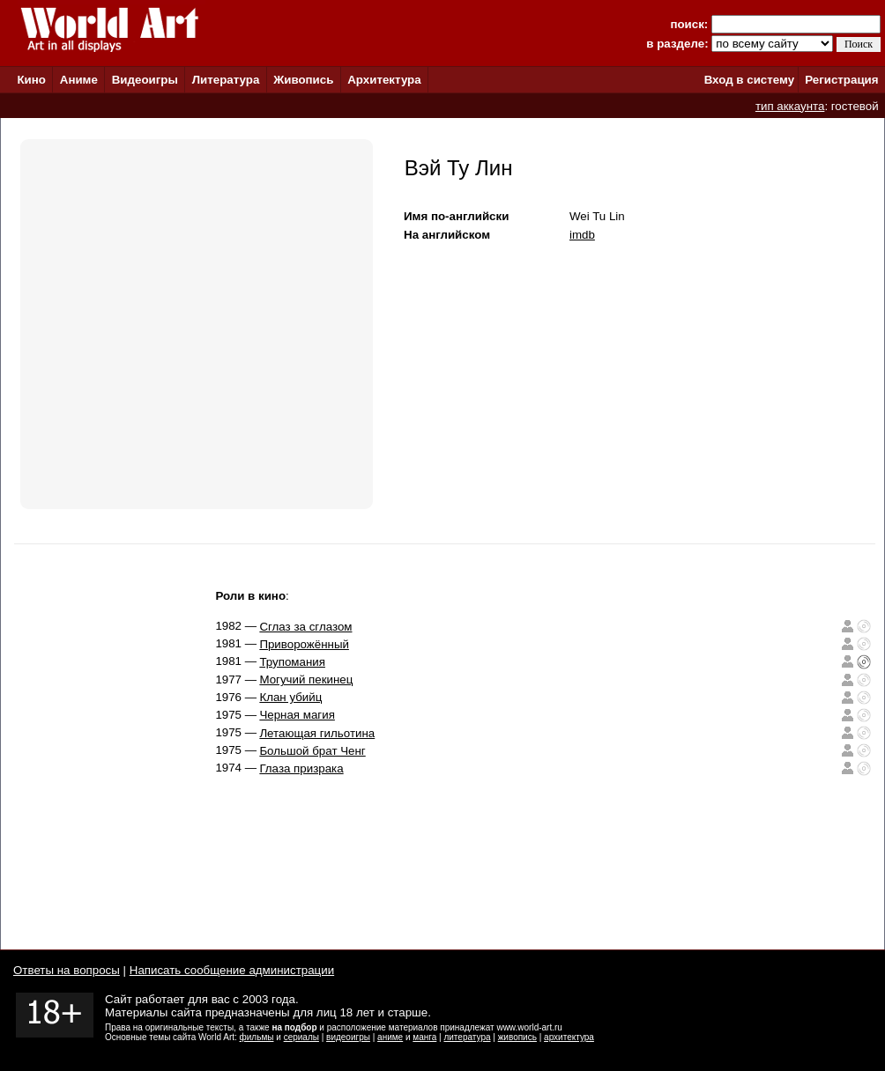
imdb (582, 234)
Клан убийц (290, 697)
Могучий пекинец (306, 679)
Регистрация (841, 79)
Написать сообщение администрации (232, 970)
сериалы (301, 1037)
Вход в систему (749, 79)
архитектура (569, 1037)
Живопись (303, 79)
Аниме (79, 79)
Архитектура (383, 79)
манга (424, 1037)
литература (466, 1037)
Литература (226, 79)
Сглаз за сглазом (305, 626)
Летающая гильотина (317, 733)
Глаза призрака (301, 768)
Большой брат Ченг (312, 750)
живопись (517, 1037)
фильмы (257, 1037)
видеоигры (348, 1037)
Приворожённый (304, 644)
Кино (31, 79)
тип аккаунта (790, 106)
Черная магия (297, 714)
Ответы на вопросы (66, 970)
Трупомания (292, 661)
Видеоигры (145, 79)
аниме (390, 1037)
